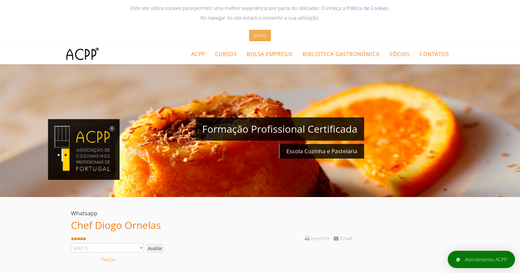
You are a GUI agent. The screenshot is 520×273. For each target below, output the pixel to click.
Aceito (260, 35)
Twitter (108, 259)
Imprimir (318, 238)
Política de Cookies (367, 8)
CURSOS (225, 54)
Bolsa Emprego (269, 54)
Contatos (434, 54)
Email (343, 238)
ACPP (198, 54)
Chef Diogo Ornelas (116, 225)
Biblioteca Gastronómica (340, 54)
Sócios (400, 54)
